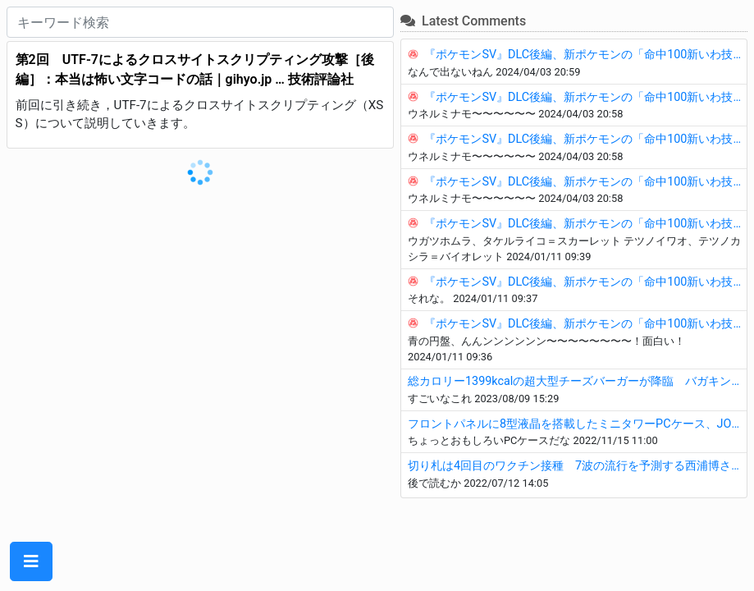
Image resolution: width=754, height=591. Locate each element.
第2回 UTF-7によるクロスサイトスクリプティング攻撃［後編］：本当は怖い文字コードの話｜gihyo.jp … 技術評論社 (195, 69)
